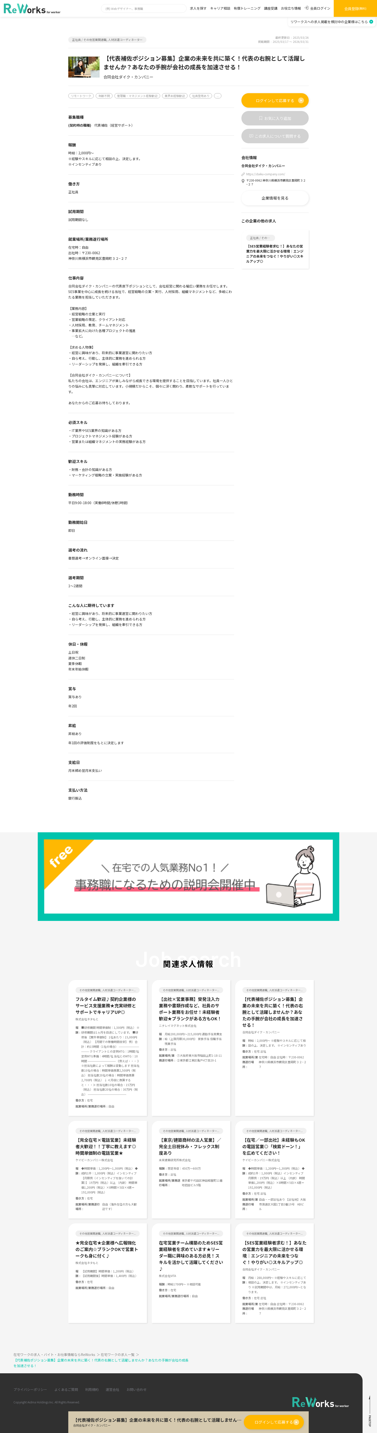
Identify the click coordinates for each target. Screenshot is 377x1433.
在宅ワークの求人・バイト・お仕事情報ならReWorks (57, 1354)
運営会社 (112, 1389)
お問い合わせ (136, 1389)
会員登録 (355, 8)
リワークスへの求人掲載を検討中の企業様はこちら (331, 21)
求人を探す (198, 8)
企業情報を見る (275, 198)
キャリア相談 (220, 8)
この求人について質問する (275, 136)
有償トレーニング (247, 8)
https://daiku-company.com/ (265, 174)
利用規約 (92, 1389)
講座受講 (270, 8)
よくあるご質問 (66, 1389)
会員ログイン (317, 8)
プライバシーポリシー (30, 1389)
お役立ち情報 (291, 8)
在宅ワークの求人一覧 (120, 1354)
